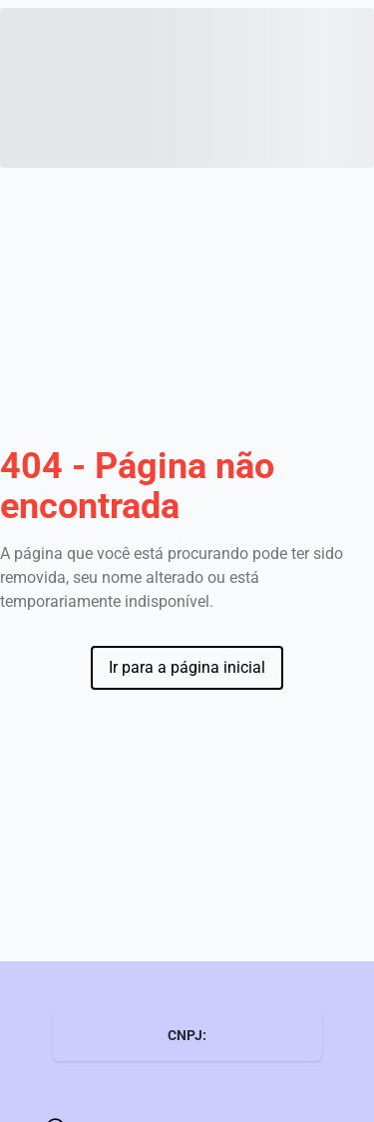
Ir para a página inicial (187, 667)
